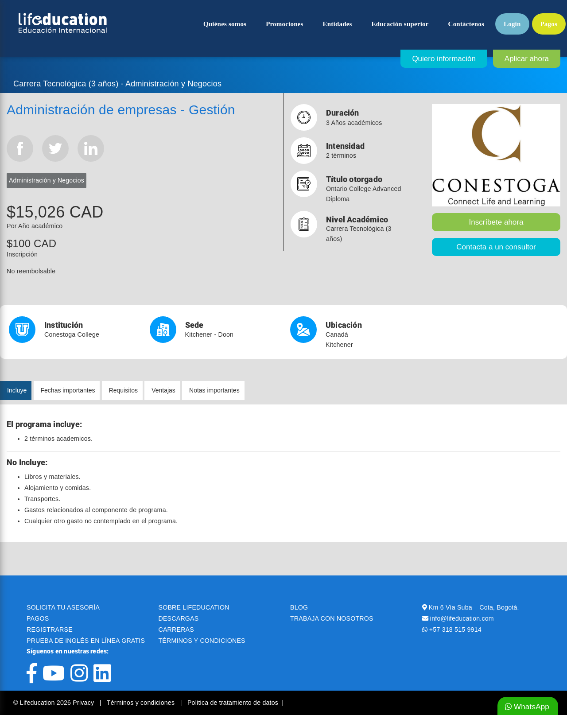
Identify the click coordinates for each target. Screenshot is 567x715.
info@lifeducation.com (462, 618)
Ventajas (163, 390)
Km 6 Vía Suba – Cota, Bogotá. (474, 607)
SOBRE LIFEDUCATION (194, 607)
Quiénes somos (224, 23)
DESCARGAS (179, 618)
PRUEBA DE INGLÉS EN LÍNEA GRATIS (86, 640)
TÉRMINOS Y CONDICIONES (202, 640)
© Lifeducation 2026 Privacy (54, 702)
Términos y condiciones (142, 702)
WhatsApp (527, 707)
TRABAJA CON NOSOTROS (331, 618)
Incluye (17, 390)
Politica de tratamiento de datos (232, 702)
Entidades (337, 23)
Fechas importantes (68, 390)
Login (512, 23)
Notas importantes (214, 390)
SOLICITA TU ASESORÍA (63, 607)
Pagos (549, 23)
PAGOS (38, 618)
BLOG (299, 607)
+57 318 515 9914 (455, 629)
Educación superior (400, 23)
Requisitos (123, 390)
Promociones (284, 23)
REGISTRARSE (50, 629)
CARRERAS (176, 629)
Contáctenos (466, 23)
